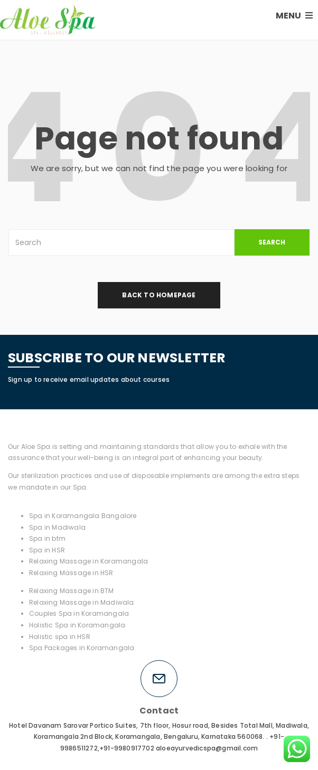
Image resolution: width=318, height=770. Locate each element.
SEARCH (271, 242)
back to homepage (158, 294)
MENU (294, 16)
